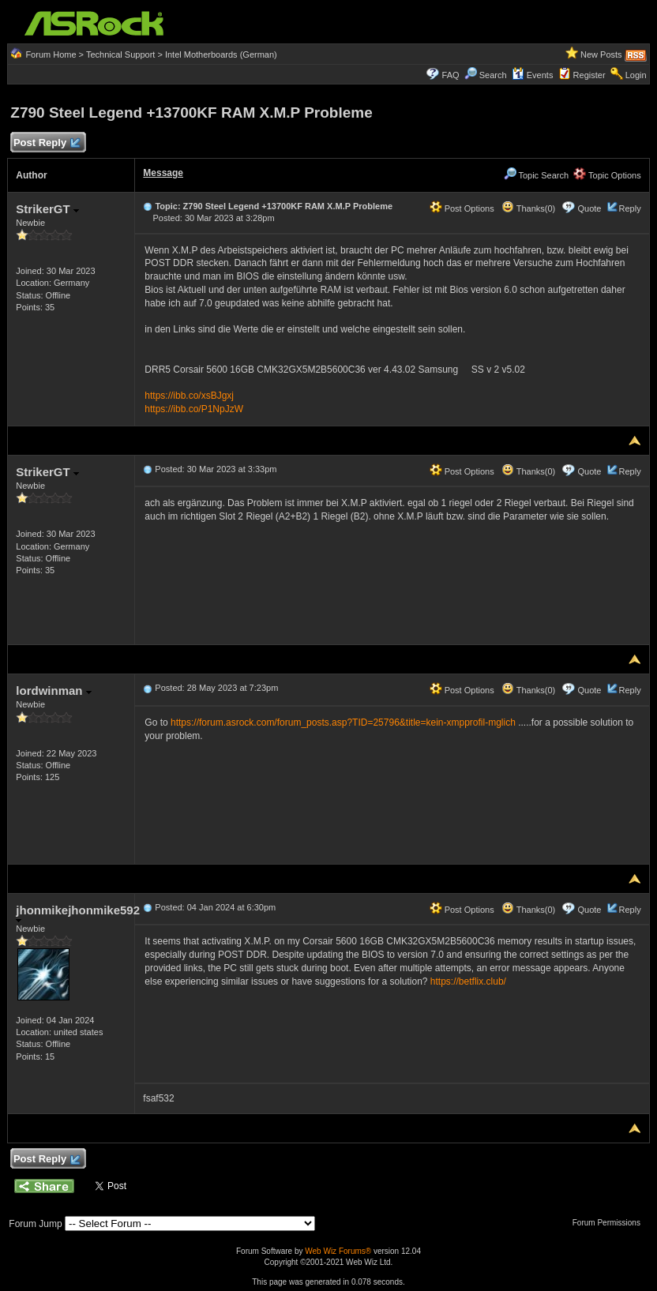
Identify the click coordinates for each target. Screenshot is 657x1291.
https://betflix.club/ (468, 981)
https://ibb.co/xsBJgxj (189, 395)
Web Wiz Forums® (338, 1251)
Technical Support (120, 54)
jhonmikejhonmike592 (78, 913)
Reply (630, 208)
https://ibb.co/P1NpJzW (194, 409)
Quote (589, 208)
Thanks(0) (528, 208)
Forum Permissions (610, 1222)
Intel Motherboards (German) (221, 54)
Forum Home (50, 54)
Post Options (462, 208)
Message (163, 172)
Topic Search (536, 175)
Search (493, 75)
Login (636, 75)
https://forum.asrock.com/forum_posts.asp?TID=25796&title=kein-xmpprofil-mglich (343, 722)
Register (589, 75)
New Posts (601, 54)
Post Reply (45, 143)
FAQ (451, 75)
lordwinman (53, 690)
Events (533, 75)
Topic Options (607, 175)
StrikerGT (47, 209)
